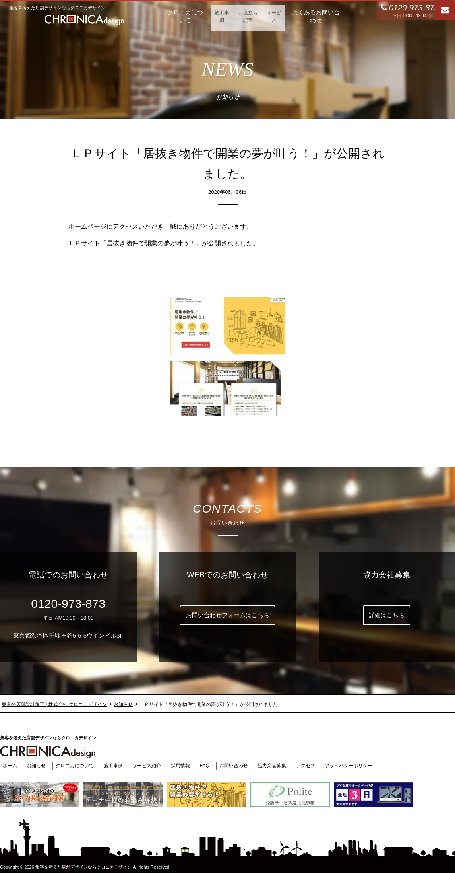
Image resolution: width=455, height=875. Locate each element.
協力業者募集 (284, 765)
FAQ (214, 765)
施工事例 (117, 765)
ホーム (7, 765)
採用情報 (188, 765)
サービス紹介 (152, 765)
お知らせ (35, 765)
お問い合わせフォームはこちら (227, 615)
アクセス (320, 765)
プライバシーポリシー (366, 765)
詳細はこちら (387, 615)
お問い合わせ (243, 765)
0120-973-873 (68, 603)
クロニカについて (76, 765)
